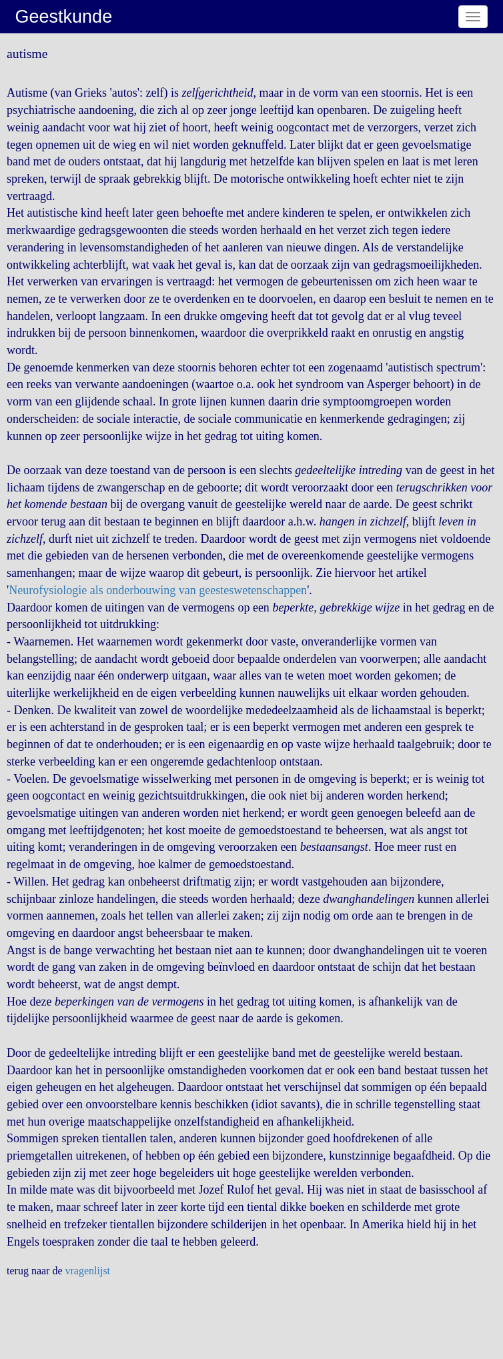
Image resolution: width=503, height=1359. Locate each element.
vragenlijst (88, 1270)
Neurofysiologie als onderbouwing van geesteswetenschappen (158, 590)
